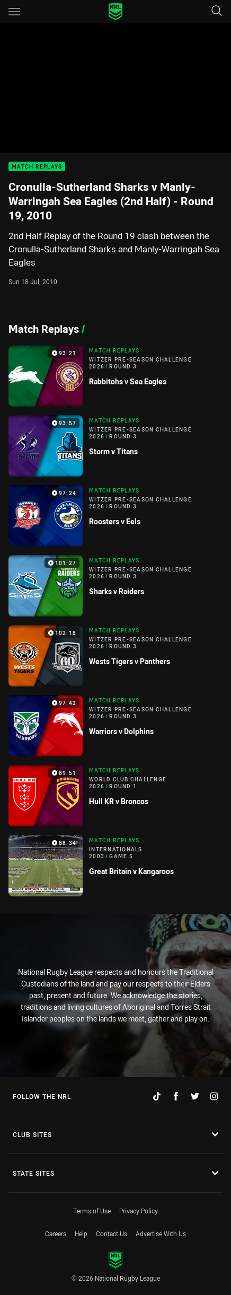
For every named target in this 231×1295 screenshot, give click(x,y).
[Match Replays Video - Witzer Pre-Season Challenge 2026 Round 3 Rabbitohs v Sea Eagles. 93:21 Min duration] (115, 376)
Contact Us (111, 1233)
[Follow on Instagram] (214, 1096)
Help (81, 1233)
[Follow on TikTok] (157, 1096)
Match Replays (37, 166)
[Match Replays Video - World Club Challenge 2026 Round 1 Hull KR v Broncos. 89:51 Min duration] (115, 795)
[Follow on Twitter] (195, 1096)
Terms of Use (92, 1210)
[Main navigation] (14, 11)
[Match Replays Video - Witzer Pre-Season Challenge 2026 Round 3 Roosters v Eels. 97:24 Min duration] (115, 516)
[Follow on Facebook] (176, 1096)
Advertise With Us (161, 1233)
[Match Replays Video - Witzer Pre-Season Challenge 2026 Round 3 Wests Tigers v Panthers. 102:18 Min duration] (115, 655)
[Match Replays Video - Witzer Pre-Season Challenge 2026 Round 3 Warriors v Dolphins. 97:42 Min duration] (115, 725)
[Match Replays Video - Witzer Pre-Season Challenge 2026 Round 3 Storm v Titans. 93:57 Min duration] (115, 446)
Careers (55, 1233)
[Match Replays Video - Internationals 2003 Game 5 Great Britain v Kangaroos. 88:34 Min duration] (115, 865)
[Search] (217, 11)
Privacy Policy (138, 1210)
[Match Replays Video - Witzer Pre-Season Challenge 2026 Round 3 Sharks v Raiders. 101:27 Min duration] (115, 585)
